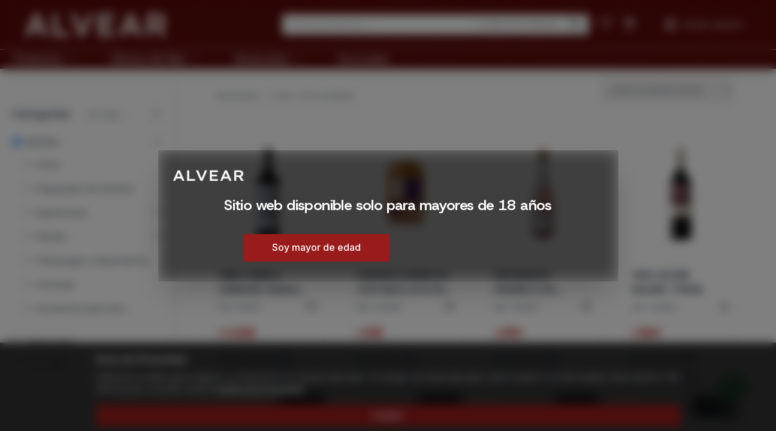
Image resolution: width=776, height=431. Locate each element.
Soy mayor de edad (316, 247)
